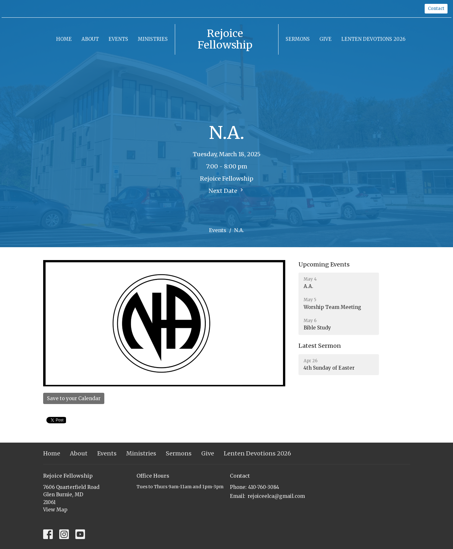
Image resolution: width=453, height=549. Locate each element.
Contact (436, 8)
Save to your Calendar (73, 398)
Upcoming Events (324, 264)
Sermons (298, 39)
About (90, 39)
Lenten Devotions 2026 (373, 39)
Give (325, 39)
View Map (55, 510)
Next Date (227, 190)
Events (118, 39)
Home (64, 39)
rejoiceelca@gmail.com (276, 496)
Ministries (153, 39)
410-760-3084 (263, 487)
